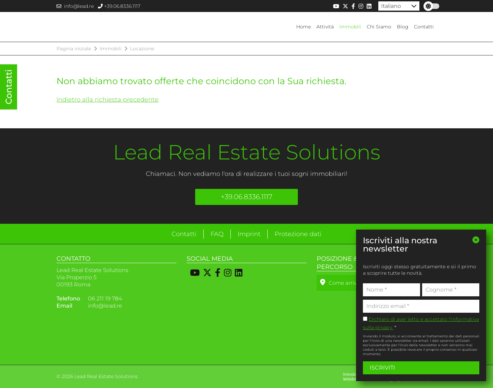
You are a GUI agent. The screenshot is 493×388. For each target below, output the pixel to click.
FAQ (217, 234)
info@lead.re (75, 6)
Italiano (391, 6)
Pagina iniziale (73, 49)
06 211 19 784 (105, 298)
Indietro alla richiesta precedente (107, 99)
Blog (402, 27)
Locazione (142, 49)
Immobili (350, 27)
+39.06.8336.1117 (119, 6)
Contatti (424, 27)
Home (303, 27)
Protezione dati (298, 234)
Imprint (249, 234)
